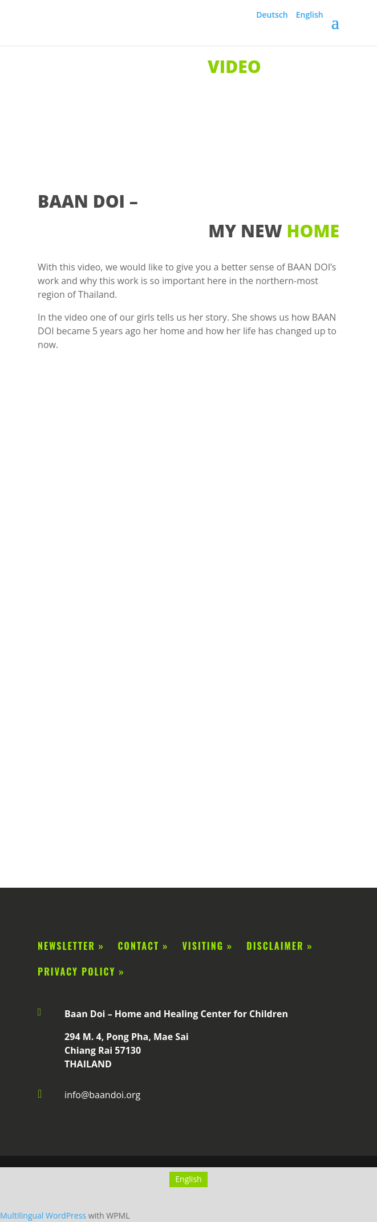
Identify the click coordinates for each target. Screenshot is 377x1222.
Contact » (143, 946)
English (309, 14)
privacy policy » (81, 971)
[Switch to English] (188, 1179)
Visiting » (212, 946)
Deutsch (271, 14)
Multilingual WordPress (43, 1215)
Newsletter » (71, 946)
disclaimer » (278, 946)
